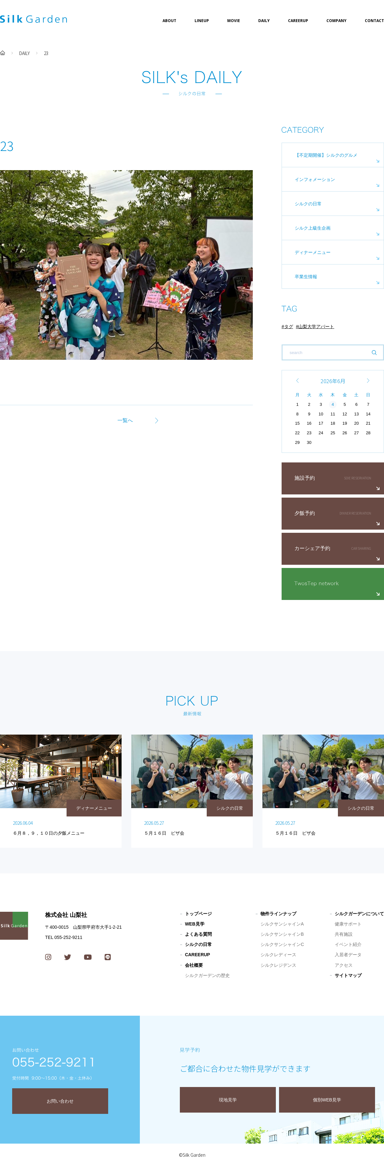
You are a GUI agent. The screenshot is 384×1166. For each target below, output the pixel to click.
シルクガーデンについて (359, 913)
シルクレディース (278, 954)
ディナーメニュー (313, 252)
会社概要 (194, 965)
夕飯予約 (304, 513)
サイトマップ (348, 975)
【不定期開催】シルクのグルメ (326, 155)
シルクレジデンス (278, 965)
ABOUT (169, 20)
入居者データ (348, 954)
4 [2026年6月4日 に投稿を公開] (333, 404)
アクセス (344, 965)
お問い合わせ (60, 1101)
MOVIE (233, 20)
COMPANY (336, 20)
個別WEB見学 (327, 1099)
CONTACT (374, 20)
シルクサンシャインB (282, 934)
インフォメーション (315, 179)
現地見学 (228, 1099)
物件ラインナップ (278, 913)
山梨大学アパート (316, 326)
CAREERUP (298, 20)
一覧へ (125, 420)
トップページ (198, 913)
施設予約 (304, 478)
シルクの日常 (308, 203)
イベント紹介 (348, 944)
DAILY (264, 20)
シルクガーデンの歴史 (207, 975)
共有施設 (344, 934)
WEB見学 (194, 923)
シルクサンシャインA (282, 923)
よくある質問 (198, 934)
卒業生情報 (306, 276)
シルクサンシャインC (282, 944)
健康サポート (348, 923)
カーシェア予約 (312, 548)
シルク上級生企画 (313, 228)
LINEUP (202, 20)
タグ (288, 326)
